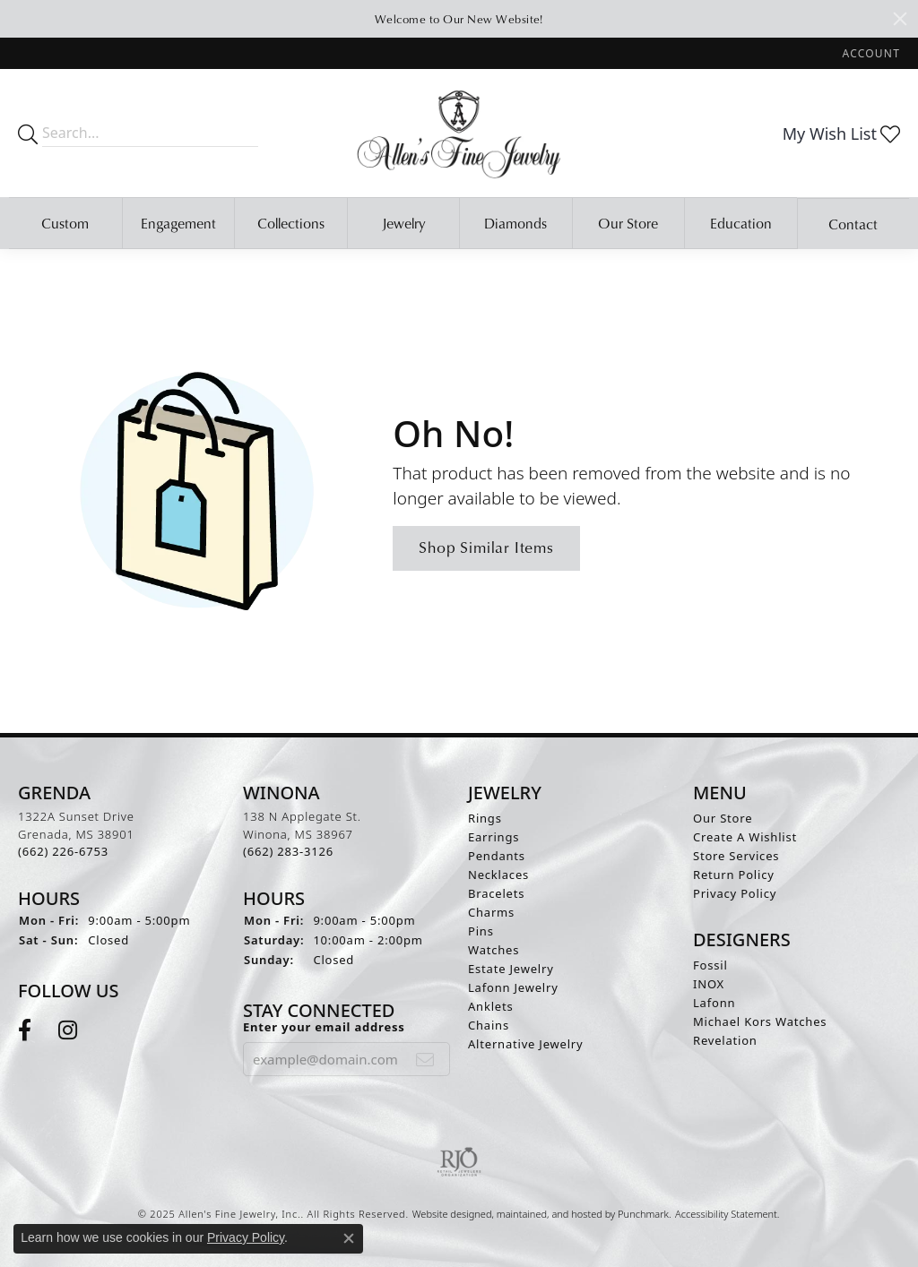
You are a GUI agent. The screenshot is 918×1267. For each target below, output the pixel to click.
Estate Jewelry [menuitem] (511, 969)
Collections (291, 223)
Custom (65, 223)
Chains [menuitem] (488, 1025)
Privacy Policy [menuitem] (734, 893)
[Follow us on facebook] (24, 1030)
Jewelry (403, 223)
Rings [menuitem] (485, 818)
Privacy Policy (245, 1237)
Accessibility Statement (726, 1213)
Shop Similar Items (486, 547)
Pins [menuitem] (481, 931)
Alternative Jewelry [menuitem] (525, 1044)
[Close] (900, 19)
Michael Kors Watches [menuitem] (760, 1021)
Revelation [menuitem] (725, 1040)
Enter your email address (324, 1027)
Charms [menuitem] (491, 912)
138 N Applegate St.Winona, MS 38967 (302, 833)
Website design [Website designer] (446, 1213)
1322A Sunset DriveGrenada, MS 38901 (76, 833)
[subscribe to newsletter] (425, 1059)
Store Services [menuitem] (736, 856)
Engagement (178, 223)
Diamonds (515, 223)
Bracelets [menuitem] (496, 893)
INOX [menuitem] (708, 984)
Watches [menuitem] (493, 950)
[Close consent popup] (348, 1238)
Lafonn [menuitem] (714, 1003)
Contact (853, 224)
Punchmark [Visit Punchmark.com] (643, 1213)
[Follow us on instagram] (67, 1030)
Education (741, 223)
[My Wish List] (841, 133)
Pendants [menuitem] (496, 856)
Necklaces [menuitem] (498, 874)
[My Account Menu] (871, 53)
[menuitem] (459, 1162)
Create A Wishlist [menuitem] (745, 837)
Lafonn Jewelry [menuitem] (513, 987)
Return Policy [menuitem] (734, 874)
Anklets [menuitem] (491, 1006)
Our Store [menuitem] (722, 818)
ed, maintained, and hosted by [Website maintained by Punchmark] (549, 1213)
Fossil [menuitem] (710, 965)
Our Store (628, 223)
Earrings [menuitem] (493, 837)
